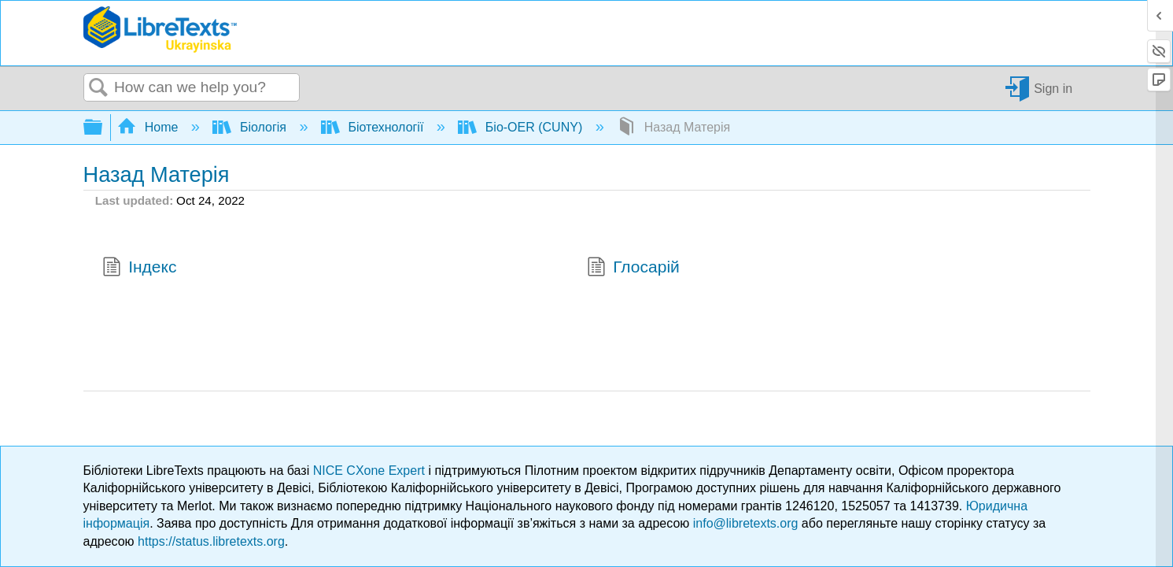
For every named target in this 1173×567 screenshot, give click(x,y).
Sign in (1053, 87)
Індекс (139, 268)
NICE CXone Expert (371, 470)
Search (99, 88)
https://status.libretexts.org (211, 541)
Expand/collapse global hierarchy (103, 128)
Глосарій (633, 268)
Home (149, 127)
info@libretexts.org (746, 523)
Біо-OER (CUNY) (521, 127)
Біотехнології (374, 127)
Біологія (251, 127)
